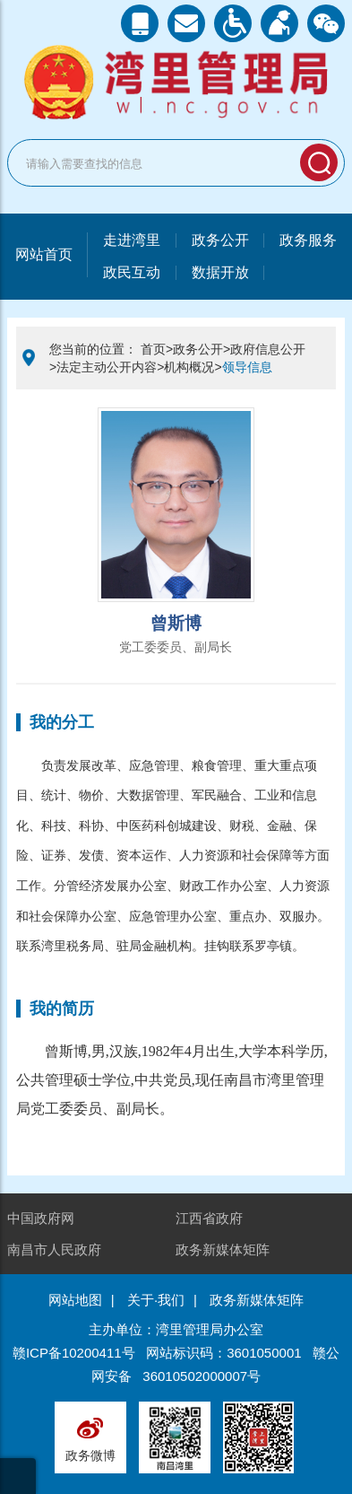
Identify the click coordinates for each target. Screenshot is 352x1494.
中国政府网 (40, 1218)
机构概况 (189, 367)
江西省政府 (209, 1218)
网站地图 (75, 1299)
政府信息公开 (267, 349)
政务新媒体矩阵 (223, 1249)
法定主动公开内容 (106, 367)
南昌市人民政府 (54, 1249)
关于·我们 (156, 1299)
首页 (153, 349)
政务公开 (198, 349)
